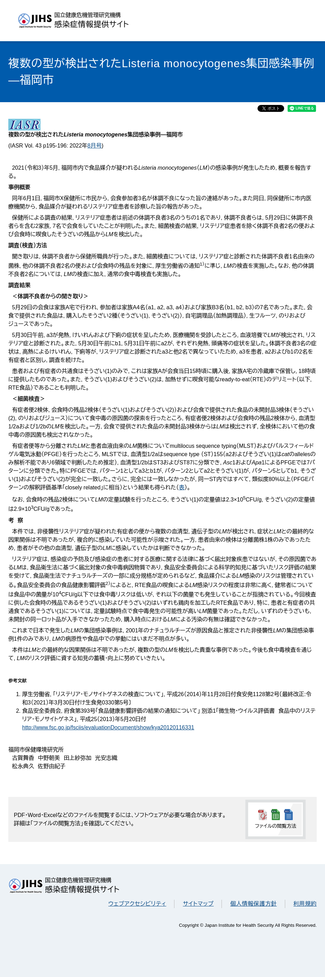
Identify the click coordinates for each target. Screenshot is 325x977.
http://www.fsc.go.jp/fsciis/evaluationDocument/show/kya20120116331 (108, 727)
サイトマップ (198, 904)
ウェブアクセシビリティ (137, 904)
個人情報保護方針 (253, 904)
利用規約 (305, 904)
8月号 (95, 146)
